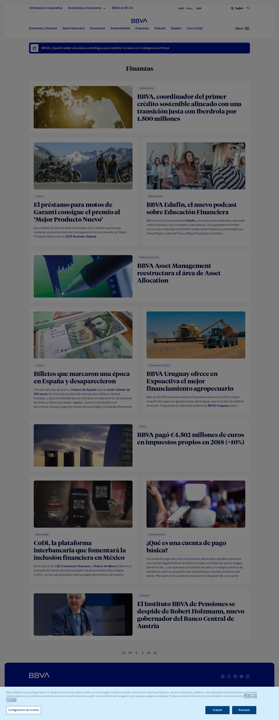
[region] (139, 703)
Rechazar (244, 710)
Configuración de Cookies (23, 710)
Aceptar (217, 710)
